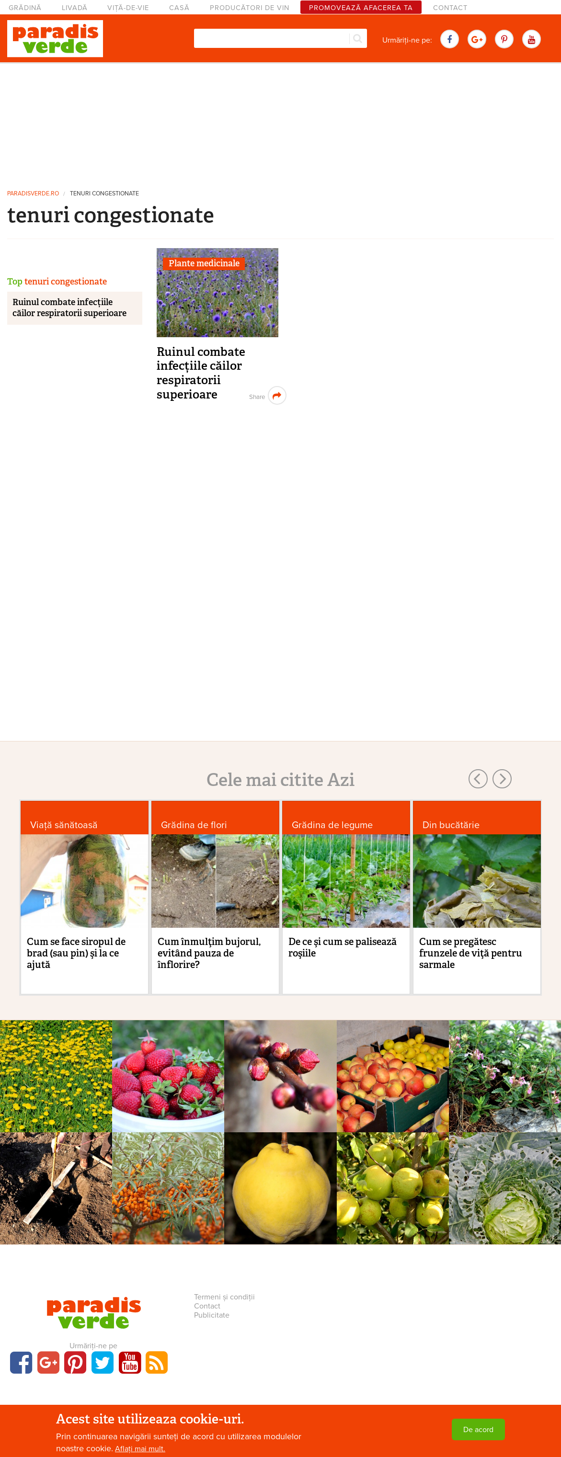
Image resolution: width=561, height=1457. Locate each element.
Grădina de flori (194, 825)
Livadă (75, 8)
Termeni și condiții (224, 1297)
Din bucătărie (451, 825)
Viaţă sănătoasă (64, 825)
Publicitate (211, 1315)
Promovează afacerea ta (361, 8)
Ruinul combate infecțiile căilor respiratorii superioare (201, 373)
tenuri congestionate (104, 193)
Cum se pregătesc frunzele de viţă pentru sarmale (470, 953)
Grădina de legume (332, 825)
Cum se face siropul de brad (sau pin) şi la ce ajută (76, 953)
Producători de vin (249, 8)
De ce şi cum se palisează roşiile (342, 947)
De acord (478, 1429)
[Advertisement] (280, 122)
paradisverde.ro (33, 193)
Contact (450, 8)
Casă (179, 8)
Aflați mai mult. (140, 1449)
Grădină (25, 8)
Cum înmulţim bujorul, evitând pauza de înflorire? (209, 953)
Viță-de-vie (128, 8)
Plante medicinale (204, 263)
